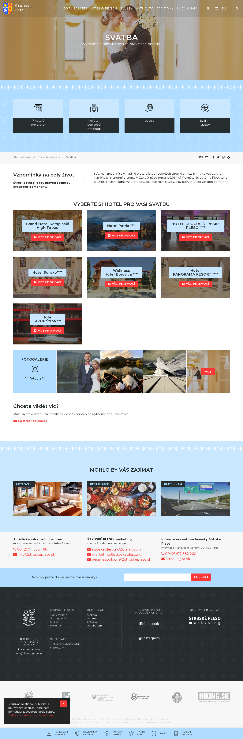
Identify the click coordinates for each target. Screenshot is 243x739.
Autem (91, 618)
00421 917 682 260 (178, 553)
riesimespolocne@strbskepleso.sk (119, 559)
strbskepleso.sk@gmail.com (114, 549)
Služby (126, 8)
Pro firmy (164, 8)
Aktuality (144, 8)
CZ (216, 8)
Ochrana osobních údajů (65, 643)
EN (224, 8)
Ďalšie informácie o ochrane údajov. (31, 715)
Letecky (92, 621)
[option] (38, 116)
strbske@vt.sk (175, 559)
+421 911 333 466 (29, 649)
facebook (149, 624)
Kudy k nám (187, 8)
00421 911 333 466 (30, 549)
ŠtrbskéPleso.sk (24, 157)
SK (208, 8)
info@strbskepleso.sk (30, 421)
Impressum (57, 647)
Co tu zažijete (75, 8)
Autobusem (94, 625)
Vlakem (92, 614)
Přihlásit (201, 577)
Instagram (149, 638)
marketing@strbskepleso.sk (114, 554)
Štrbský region (104, 8)
